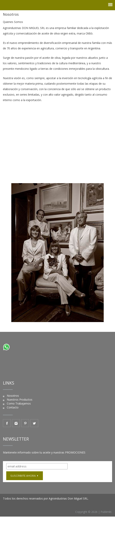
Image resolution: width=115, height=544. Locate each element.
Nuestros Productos (19, 399)
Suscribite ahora (24, 475)
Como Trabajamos (19, 403)
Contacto (13, 407)
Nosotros (13, 395)
